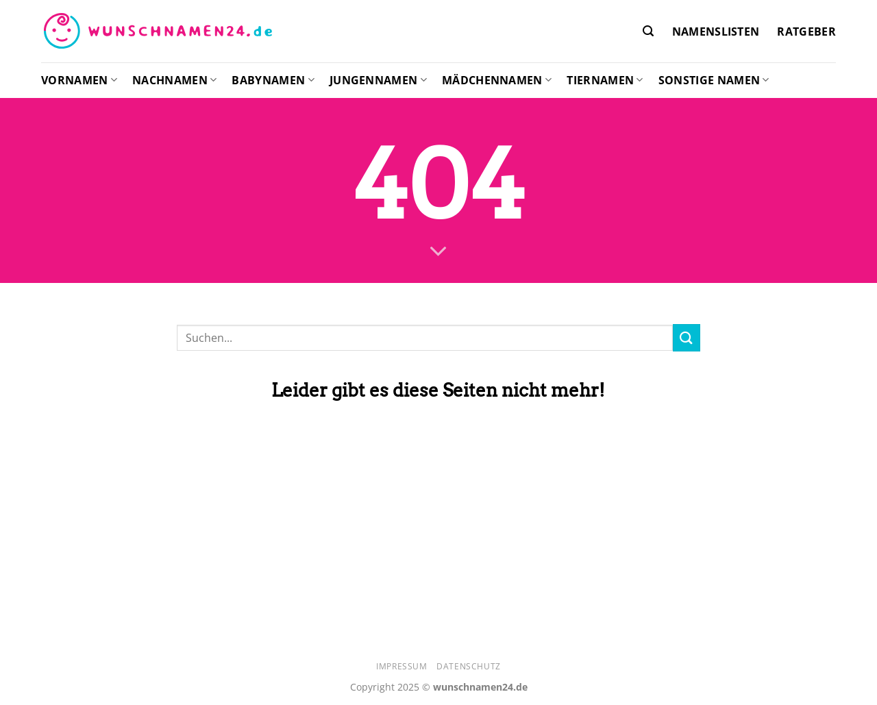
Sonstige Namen (713, 80)
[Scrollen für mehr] (438, 252)
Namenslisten (716, 31)
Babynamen (273, 80)
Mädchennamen (497, 80)
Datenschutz (468, 666)
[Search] (648, 31)
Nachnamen (174, 80)
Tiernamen (605, 80)
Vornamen (79, 80)
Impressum (402, 666)
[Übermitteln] (686, 337)
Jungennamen (378, 80)
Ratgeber (806, 31)
